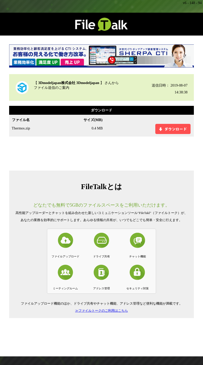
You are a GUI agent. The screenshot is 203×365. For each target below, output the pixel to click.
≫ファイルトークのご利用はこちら (101, 310)
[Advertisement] (101, 153)
